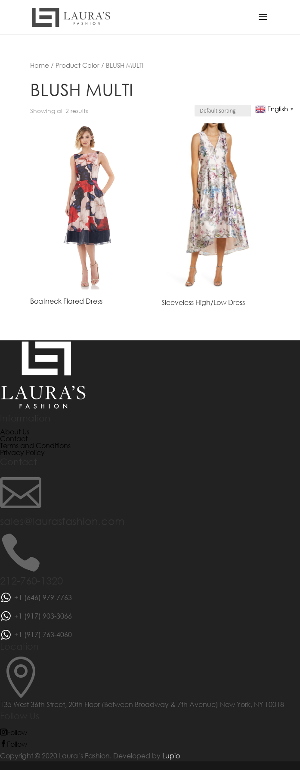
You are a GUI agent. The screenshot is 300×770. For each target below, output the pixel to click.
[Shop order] (232, 110)
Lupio (171, 755)
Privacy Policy (22, 452)
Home (39, 65)
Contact (14, 438)
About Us (14, 431)
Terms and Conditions (35, 445)
